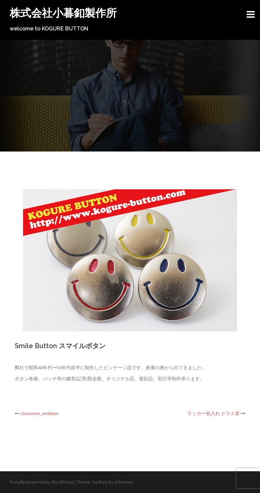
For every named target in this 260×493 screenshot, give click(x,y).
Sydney (100, 482)
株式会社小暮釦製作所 (63, 13)
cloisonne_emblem (39, 413)
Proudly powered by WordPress (42, 482)
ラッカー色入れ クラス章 (213, 413)
